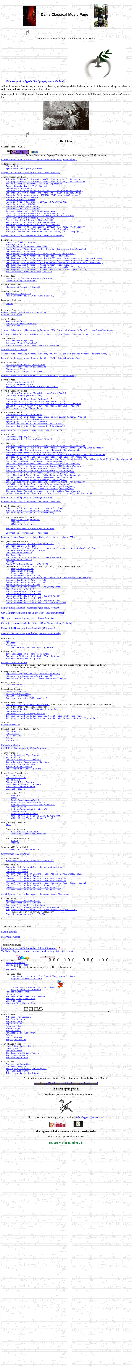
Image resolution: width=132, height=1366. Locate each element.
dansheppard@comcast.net (90, 1257)
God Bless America (16, 1205)
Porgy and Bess (26, 401)
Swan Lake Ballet (15, 889)
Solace (9, 1168)
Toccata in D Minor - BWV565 (22, 204)
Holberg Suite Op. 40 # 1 (20, 418)
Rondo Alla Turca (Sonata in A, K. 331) (28, 632)
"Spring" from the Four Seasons (23, 991)
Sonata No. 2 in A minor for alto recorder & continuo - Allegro (42, 446)
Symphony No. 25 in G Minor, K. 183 (26, 651)
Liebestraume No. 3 (29, 484)
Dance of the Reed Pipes (24, 919)
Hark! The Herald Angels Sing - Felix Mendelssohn (43, 527)
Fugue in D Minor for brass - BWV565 (36, 210)
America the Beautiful (18, 1202)
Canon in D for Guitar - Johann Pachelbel (52, 699)
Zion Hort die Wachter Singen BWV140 (33, 245)
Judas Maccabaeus (24, 434)
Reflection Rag (21, 1165)
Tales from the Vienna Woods (28, 857)
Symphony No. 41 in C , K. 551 (23, 656)
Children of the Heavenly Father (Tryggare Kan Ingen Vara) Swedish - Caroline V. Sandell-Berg (69, 508)
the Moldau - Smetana (24, 841)
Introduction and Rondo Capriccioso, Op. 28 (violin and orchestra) (53, 808)
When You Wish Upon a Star (20, 1132)
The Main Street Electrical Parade (25, 1124)
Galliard (22, 374)
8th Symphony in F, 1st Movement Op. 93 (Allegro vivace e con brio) (55, 276)
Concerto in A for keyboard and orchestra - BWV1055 (44, 196)
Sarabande (11, 722)
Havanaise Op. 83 (25, 802)
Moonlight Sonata (15, 260)
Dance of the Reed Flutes (36, 921)
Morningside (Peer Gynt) (19, 421)
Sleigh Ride (13, 168)
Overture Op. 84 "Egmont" (28, 263)
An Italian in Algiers (18, 778)
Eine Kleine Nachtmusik (19, 618)
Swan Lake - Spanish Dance (20, 887)
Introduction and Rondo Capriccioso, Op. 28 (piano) (45, 805)
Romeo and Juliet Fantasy (20, 881)
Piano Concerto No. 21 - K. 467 (23, 673)
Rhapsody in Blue (15, 404)
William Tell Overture (18, 781)
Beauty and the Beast (17, 1088)
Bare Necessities (15, 1085)
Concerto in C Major (17, 983)
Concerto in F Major (17, 986)
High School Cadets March (20, 1181)
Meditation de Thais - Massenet (31, 558)
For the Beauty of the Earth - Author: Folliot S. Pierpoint (29, 1070)
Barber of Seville (16, 776)
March (13, 899)
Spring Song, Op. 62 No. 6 (30, 571)
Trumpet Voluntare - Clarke (57, 359)
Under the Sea (13, 1129)
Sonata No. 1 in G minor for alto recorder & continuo (36, 440)
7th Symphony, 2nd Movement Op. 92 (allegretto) (40, 271)
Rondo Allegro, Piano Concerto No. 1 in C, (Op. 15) (46, 265)
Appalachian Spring (16, 349)
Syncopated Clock (25, 170)
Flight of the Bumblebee (29, 758)
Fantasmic (11, 1093)
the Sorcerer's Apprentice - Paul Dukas (33, 1113)
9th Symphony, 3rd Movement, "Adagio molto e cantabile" (45, 287)
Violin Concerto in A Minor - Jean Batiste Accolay (39, 160)
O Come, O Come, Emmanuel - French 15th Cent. (40, 541)
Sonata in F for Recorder (25, 940)
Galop (9, 831)
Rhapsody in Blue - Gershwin (26, 1104)
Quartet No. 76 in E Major (46, 459)
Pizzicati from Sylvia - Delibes (52, 364)
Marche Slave (13, 878)
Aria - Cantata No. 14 (26, 191)
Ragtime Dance (13, 1163)
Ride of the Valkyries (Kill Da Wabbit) (28, 1036)
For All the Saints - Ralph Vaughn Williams (39, 519)
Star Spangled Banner (26, 1208)
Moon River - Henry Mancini (26, 554)
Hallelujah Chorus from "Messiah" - (36, 431)
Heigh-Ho (10, 1121)
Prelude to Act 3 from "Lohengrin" (32, 1028)
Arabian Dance (18, 910)
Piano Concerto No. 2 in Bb (30, 320)
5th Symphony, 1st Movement (21, 268)
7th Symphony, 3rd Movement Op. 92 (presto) (38, 274)
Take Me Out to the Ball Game (22, 1213)
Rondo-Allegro (26, 645)
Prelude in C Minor (11, 342)
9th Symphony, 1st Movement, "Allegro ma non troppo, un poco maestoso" (54, 282)
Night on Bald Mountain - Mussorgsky (30, 683)
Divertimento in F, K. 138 (20, 610)
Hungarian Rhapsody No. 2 (20, 482)
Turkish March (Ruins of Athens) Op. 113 (29, 293)
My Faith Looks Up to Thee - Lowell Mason (38, 538)
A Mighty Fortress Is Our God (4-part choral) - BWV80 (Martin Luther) (55, 495)
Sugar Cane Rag (14, 1171)
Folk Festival (13, 828)
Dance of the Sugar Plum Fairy (28, 905)
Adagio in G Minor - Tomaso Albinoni (30, 175)
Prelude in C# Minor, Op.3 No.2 (33, 735)
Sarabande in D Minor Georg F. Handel (27, 438)
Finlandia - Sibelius (10, 839)
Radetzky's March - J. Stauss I (23, 855)
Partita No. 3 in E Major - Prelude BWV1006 (30, 234)
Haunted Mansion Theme (18, 1118)
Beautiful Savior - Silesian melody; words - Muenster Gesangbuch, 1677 (55, 503)
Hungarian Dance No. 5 (18, 318)
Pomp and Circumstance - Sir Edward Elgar (44, 1101)
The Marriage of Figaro (19, 626)
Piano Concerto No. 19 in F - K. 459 (33, 670)
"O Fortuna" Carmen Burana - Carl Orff (28, 694)
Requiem (10, 629)
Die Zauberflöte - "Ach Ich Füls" (34, 624)
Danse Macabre (14, 800)
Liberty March (13, 1184)
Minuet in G (21, 257)
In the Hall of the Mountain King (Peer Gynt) (32, 424)
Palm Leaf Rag (13, 1157)
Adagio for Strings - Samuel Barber (32, 250)
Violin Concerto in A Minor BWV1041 (37, 242)
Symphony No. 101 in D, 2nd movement (35, 467)
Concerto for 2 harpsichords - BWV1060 (43, 201)
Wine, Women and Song (24, 866)
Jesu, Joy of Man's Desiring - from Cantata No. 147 (35, 223)
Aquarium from (28, 791)
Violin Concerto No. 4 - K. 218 (23, 664)
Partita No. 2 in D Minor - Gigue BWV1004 (29, 231)
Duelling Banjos (9, 1054)
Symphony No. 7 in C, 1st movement (25, 461)
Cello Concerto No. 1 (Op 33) (32, 797)
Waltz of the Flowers (32, 924)
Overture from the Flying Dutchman (25, 1025)
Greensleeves (15, 965)
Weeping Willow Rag (16, 1174)
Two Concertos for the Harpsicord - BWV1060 (45, 240)
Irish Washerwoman (11, 1059)
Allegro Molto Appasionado (25, 580)
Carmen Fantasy (21, 303)
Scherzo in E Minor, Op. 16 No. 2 (35, 566)
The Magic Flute (15, 621)
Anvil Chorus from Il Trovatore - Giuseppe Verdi (36, 1012)
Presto (14, 950)
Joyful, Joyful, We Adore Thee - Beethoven (39, 530)
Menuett (22, 643)
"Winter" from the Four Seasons (36, 997)
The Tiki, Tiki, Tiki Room (20, 1126)
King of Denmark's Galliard (32, 377)
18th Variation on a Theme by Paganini (28, 732)
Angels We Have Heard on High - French (36, 500)
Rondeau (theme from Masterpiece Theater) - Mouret (39, 600)
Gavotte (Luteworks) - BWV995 (32, 221)
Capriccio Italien (16, 876)
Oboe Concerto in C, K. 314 (21, 662)
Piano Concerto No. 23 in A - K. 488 (33, 675)
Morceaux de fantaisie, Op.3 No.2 (25, 738)
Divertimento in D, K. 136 (30, 607)
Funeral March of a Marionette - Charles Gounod (38, 411)
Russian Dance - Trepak (33, 908)
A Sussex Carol (23, 961)
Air (7, 717)
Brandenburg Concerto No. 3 (21, 193)
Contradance (12, 825)
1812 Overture (13, 873)
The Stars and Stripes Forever (23, 1189)
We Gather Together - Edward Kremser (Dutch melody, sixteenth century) (37, 1073)
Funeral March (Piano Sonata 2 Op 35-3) (23, 339)
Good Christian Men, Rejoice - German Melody (40, 522)
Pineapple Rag (13, 1160)
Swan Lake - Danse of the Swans (23, 884)
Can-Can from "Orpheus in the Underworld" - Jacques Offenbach (32, 688)
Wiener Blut (19, 863)
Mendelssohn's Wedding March (30, 590)
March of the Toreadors (29, 300)
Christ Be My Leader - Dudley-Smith (35, 511)
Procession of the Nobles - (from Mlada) (36, 761)
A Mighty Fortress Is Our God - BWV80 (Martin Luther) (43, 182)
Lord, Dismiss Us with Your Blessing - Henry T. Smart (45, 535)
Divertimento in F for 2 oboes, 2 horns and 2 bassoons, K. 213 (53, 613)
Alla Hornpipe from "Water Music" (25, 449)
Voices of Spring (22, 860)
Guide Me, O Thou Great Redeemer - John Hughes (41, 525)
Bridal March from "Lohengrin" (23, 1020)
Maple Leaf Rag (14, 1155)
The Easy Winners (15, 1149)
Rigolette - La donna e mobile (30, 973)
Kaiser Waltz (13, 852)
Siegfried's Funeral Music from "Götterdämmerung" (41, 1030)
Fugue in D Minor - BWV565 (20, 207)
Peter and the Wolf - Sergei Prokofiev (31, 709)
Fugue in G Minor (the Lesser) (23, 215)
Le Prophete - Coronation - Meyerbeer (28, 595)
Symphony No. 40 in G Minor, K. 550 (26, 654)
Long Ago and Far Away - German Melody (36, 533)
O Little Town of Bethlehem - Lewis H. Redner (40, 544)
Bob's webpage (71, 245)
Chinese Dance (18, 916)
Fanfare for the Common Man (21, 352)
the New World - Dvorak (14, 381)
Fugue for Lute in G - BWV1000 (23, 218)
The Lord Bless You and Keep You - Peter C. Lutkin (43, 546)
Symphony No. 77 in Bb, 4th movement (26, 464)
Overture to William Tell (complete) (26, 784)
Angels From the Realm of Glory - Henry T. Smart (42, 497)
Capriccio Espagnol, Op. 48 (33, 755)
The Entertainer (15, 1152)
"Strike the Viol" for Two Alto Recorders (29, 725)
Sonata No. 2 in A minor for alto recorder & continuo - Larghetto (43, 443)
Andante (15, 582)
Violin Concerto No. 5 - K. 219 (23, 667)
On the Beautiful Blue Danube (22, 849)
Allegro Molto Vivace (22, 585)
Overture (15, 897)
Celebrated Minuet (23, 310)
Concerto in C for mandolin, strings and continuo (34, 980)
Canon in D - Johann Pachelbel (16, 699)
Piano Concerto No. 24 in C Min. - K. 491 (36, 678)
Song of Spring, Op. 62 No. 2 (33, 569)
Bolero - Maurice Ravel (14, 743)
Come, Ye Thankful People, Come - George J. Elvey (43, 514)
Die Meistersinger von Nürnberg (23, 1022)
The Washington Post (17, 1195)
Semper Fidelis (14, 1187)
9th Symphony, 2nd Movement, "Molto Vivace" (38, 284)
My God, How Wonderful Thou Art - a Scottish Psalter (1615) (49, 549)
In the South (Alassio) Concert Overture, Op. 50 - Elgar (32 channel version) (54, 386)
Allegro (22, 637)
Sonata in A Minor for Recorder (28, 942)
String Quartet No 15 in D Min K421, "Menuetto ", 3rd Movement (48, 648)
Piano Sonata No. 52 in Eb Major (24, 456)
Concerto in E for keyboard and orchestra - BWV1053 (44, 199)
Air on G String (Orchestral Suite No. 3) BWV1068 (34, 188)
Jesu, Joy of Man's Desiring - (30, 229)
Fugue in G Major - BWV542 (20, 212)
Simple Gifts (13, 354)
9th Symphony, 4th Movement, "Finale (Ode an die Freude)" (46, 290)
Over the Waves (14, 768)
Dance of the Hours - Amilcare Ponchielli (28, 704)
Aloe (19, 371)
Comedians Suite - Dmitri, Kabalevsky (32, 474)
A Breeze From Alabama (18, 1146)
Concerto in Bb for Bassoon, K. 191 (33, 659)
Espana (9, 329)
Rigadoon (10, 720)
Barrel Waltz (13, 823)
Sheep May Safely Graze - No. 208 (33, 237)
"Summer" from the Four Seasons (36, 994)
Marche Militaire (10, 815)
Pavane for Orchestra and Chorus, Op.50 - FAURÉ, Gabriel (41, 391)
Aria (8, 931)
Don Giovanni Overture (25, 615)
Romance (22, 640)
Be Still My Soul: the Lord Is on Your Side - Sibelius (46, 505)
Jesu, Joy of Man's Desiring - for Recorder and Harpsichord (40, 226)
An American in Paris (25, 398)
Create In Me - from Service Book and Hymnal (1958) (44, 516)
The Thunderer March (17, 1192)
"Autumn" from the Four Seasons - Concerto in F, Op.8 (44, 988)
